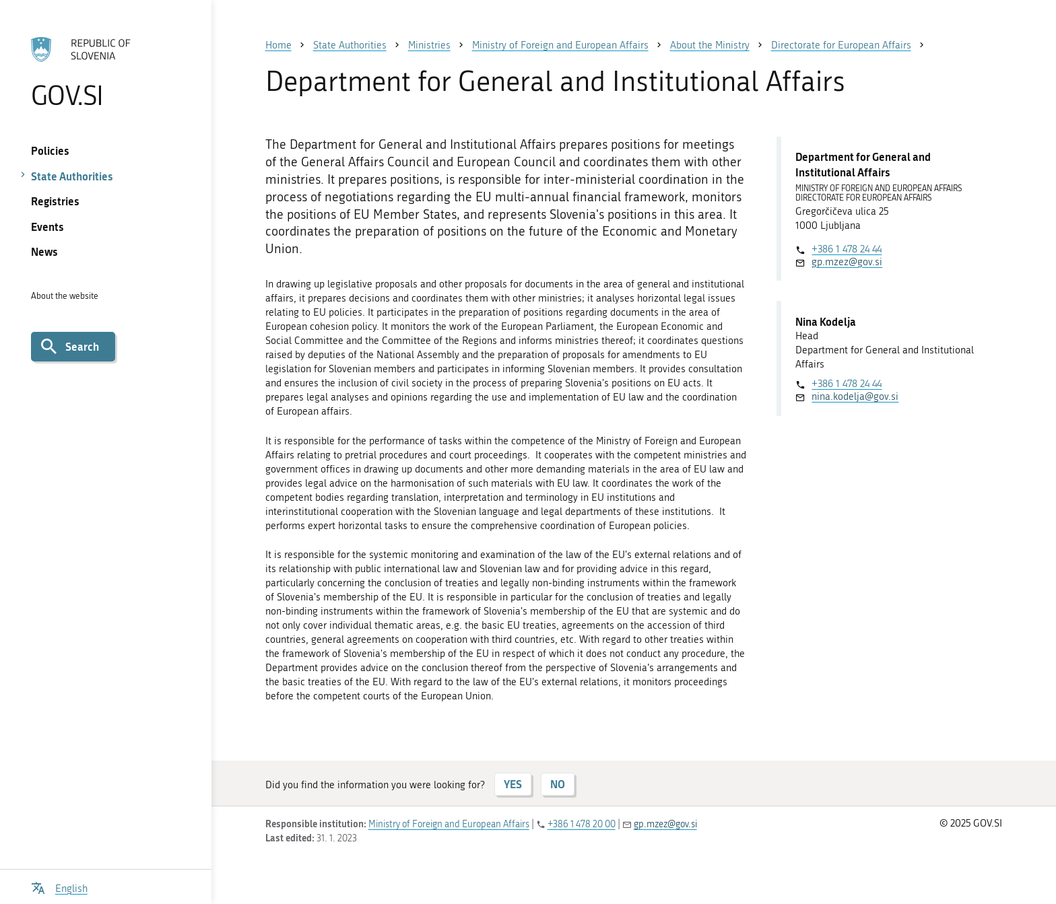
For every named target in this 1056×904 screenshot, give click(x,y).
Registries (55, 201)
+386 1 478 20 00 (582, 824)
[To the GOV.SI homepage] (105, 72)
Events (47, 226)
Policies (50, 150)
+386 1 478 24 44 (847, 249)
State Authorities (72, 176)
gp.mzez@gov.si (847, 262)
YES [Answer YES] (513, 784)
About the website (64, 296)
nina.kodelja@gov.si (855, 396)
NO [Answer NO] (557, 784)
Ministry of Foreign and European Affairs (448, 824)
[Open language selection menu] (59, 887)
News (44, 251)
